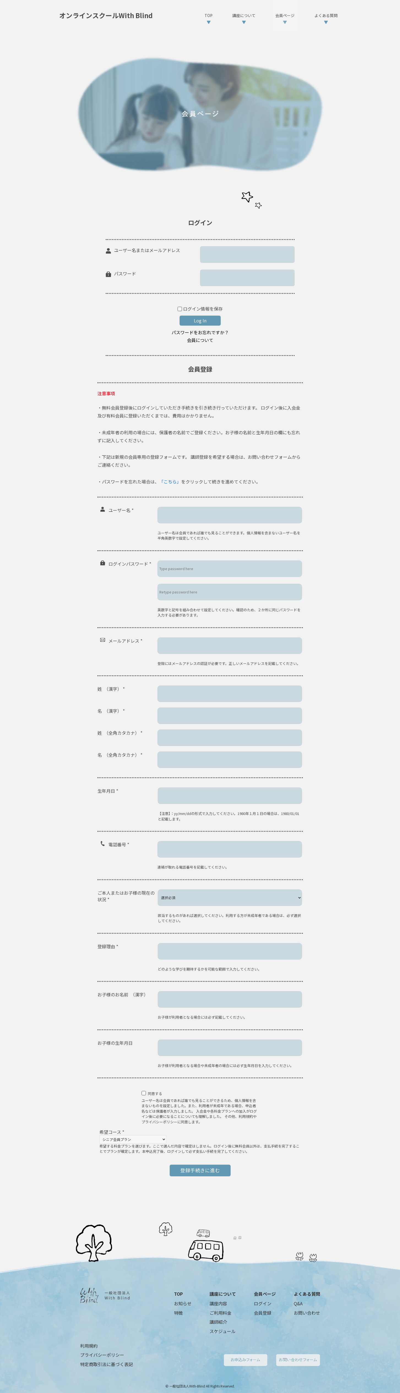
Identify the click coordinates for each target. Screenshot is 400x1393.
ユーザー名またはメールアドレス (147, 250)
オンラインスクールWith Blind (106, 15)
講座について (222, 1293)
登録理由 (107, 946)
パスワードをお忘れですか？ (200, 332)
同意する (155, 1093)
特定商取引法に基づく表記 (106, 1364)
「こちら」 (170, 481)
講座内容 (218, 1303)
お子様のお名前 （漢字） (122, 994)
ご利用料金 (220, 1312)
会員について (200, 340)
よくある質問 (307, 1293)
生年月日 (107, 790)
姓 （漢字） (111, 689)
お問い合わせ (307, 1312)
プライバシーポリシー (102, 1354)
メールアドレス (125, 640)
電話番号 (118, 844)
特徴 (178, 1312)
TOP (178, 1293)
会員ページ (265, 1293)
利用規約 (89, 1345)
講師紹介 (218, 1322)
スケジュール (222, 1331)
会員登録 (262, 1312)
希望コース (111, 1132)
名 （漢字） (111, 710)
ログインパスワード (129, 563)
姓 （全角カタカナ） (119, 732)
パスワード (125, 273)
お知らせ (183, 1303)
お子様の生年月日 (115, 1043)
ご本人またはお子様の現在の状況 (126, 896)
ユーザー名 (121, 510)
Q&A (298, 1303)
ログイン (262, 1303)
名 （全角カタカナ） (119, 754)
